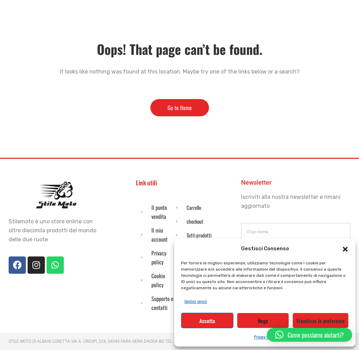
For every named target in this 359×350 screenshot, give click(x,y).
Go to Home (180, 108)
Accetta (207, 320)
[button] (345, 248)
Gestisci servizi (196, 301)
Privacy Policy (265, 337)
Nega (263, 320)
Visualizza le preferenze (320, 320)
